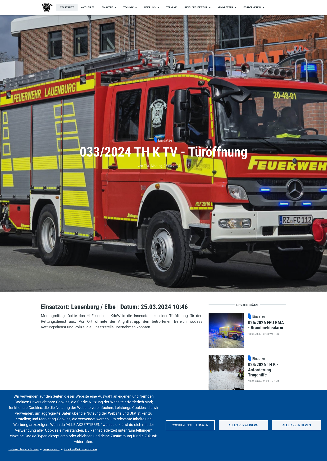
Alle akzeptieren (296, 425)
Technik (128, 7)
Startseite (67, 7)
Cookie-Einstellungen (190, 425)
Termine (171, 7)
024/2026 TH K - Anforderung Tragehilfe (263, 369)
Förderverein (252, 7)
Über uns (150, 7)
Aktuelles (87, 7)
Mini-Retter (225, 7)
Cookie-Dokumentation (80, 449)
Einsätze (107, 7)
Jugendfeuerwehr (195, 7)
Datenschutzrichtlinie (24, 449)
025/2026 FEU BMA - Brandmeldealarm (266, 325)
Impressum (51, 449)
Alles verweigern (243, 425)
